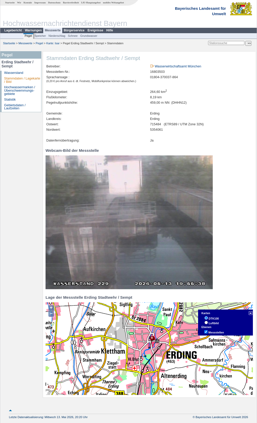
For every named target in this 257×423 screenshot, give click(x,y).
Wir (19, 2)
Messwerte (52, 30)
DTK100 (214, 318)
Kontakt (27, 2)
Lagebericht (13, 30)
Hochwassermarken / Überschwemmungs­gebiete (19, 90)
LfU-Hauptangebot (91, 2)
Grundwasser (89, 35)
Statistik (10, 99)
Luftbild (214, 323)
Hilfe (109, 30)
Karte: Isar (53, 43)
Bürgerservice (74, 30)
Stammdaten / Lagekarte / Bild (22, 80)
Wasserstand (13, 73)
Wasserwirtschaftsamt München (178, 66)
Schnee (73, 35)
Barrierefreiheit (71, 2)
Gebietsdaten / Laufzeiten (14, 106)
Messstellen (216, 332)
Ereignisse (95, 30)
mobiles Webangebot (113, 2)
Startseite (10, 2)
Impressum (40, 2)
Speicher (40, 35)
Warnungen (33, 30)
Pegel (28, 35)
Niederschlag (56, 35)
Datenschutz (54, 2)
